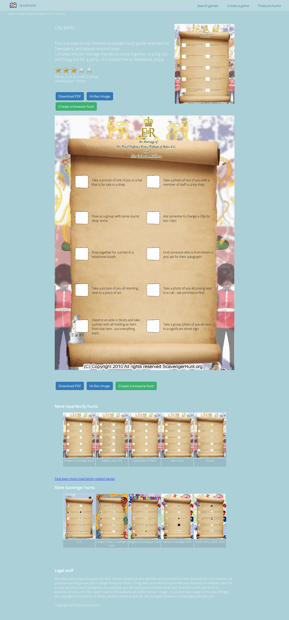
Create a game (238, 5)
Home (11, 14)
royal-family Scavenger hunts (35, 14)
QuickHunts (27, 5)
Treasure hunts (269, 5)
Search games (207, 5)
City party (60, 14)
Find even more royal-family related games (85, 479)
